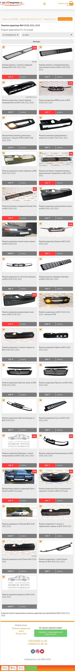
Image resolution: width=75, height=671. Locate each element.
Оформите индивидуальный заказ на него (51, 633)
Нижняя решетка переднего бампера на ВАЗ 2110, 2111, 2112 (53, 278)
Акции (21, 631)
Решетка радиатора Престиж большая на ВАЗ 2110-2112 (18, 419)
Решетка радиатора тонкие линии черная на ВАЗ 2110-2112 (18, 242)
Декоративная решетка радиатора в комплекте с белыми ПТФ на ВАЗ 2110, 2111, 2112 (17, 137)
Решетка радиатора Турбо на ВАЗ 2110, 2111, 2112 (54, 348)
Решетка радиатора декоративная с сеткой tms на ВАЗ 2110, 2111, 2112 (53, 136)
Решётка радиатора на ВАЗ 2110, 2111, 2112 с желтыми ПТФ (54, 313)
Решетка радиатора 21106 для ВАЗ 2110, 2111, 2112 (18, 525)
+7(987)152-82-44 (37, 643)
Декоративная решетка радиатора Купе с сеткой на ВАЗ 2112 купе (18, 489)
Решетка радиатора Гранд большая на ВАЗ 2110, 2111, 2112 (56, 454)
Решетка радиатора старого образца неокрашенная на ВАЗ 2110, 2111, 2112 (18, 101)
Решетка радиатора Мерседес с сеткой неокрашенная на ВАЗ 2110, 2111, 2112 (18, 454)
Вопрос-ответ (21, 633)
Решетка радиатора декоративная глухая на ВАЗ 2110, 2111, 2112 (55, 207)
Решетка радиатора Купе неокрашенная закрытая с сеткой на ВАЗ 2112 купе (55, 489)
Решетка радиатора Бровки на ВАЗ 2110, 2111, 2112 (18, 595)
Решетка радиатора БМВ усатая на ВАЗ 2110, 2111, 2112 (54, 101)
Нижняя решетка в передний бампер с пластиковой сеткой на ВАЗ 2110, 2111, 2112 (54, 67)
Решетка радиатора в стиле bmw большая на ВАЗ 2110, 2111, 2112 (18, 278)
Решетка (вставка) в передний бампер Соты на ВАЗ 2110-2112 (19, 207)
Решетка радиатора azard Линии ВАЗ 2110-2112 (19, 560)
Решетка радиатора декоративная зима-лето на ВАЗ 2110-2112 (18, 313)
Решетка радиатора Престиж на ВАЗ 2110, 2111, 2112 (56, 383)
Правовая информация (21, 628)
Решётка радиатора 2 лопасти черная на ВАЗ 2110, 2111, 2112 (18, 348)
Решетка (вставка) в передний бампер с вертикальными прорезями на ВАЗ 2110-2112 (55, 173)
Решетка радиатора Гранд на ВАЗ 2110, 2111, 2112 (54, 242)
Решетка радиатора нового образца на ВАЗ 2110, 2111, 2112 (19, 172)
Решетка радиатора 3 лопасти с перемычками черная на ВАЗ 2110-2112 (55, 525)
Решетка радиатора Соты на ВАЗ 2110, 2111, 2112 (54, 419)
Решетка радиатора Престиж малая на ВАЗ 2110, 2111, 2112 (19, 383)
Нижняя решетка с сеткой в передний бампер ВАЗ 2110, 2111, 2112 (17, 66)
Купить (23, 77)
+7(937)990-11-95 (37, 640)
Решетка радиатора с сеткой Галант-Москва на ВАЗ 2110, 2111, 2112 (53, 560)
